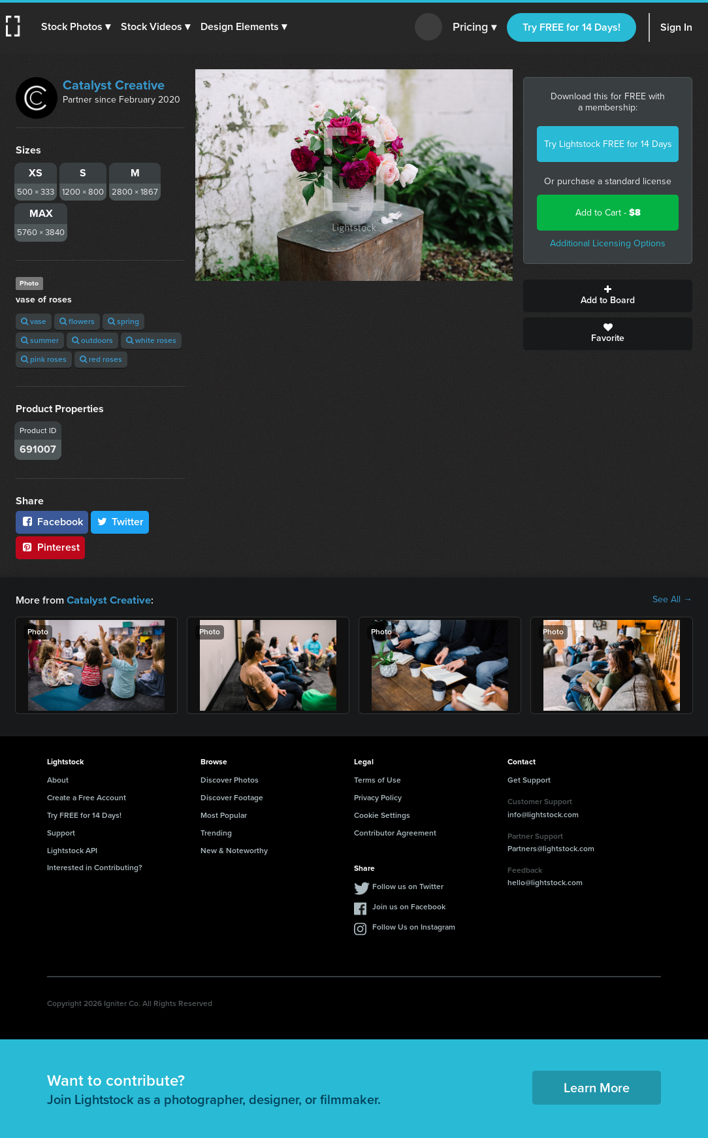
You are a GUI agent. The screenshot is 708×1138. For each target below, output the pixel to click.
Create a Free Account (86, 797)
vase (33, 321)
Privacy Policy (378, 797)
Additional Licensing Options (608, 243)
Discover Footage (232, 797)
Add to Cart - (608, 212)
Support (61, 832)
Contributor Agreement (395, 832)
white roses (151, 340)
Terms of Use (377, 779)
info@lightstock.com (543, 814)
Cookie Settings (382, 815)
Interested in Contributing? (94, 867)
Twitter (120, 521)
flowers (77, 321)
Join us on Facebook (408, 906)
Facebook (52, 521)
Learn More (597, 1087)
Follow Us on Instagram (413, 926)
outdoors (92, 340)
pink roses (44, 359)
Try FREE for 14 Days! (571, 27)
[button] (76, 27)
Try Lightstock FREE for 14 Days (608, 144)
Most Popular (224, 815)
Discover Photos (230, 779)
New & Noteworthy (234, 850)
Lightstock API (72, 850)
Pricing (474, 27)
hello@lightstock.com (545, 882)
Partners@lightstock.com (550, 848)
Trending (216, 832)
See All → (672, 599)
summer (40, 340)
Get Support (529, 779)
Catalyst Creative (114, 85)
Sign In (676, 27)
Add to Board (608, 296)
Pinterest (50, 547)
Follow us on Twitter (407, 886)
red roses (101, 359)
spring (123, 321)
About (58, 779)
